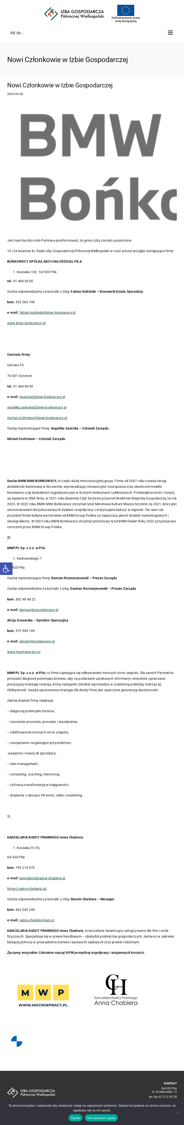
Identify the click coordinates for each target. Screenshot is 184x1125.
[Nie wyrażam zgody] (178, 1112)
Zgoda (75, 1118)
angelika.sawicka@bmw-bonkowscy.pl (36, 407)
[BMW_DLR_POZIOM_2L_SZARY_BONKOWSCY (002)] (92, 167)
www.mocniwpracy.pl (23, 652)
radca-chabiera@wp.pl (36, 920)
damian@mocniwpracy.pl (38, 610)
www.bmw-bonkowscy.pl (26, 323)
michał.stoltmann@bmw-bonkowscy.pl (37, 418)
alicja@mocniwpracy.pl (37, 641)
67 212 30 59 (168, 1096)
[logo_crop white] (31, 1089)
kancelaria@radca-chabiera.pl (42, 878)
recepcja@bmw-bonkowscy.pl (42, 397)
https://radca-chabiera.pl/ (27, 889)
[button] (6, 568)
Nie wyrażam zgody (101, 1118)
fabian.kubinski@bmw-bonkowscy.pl (47, 312)
